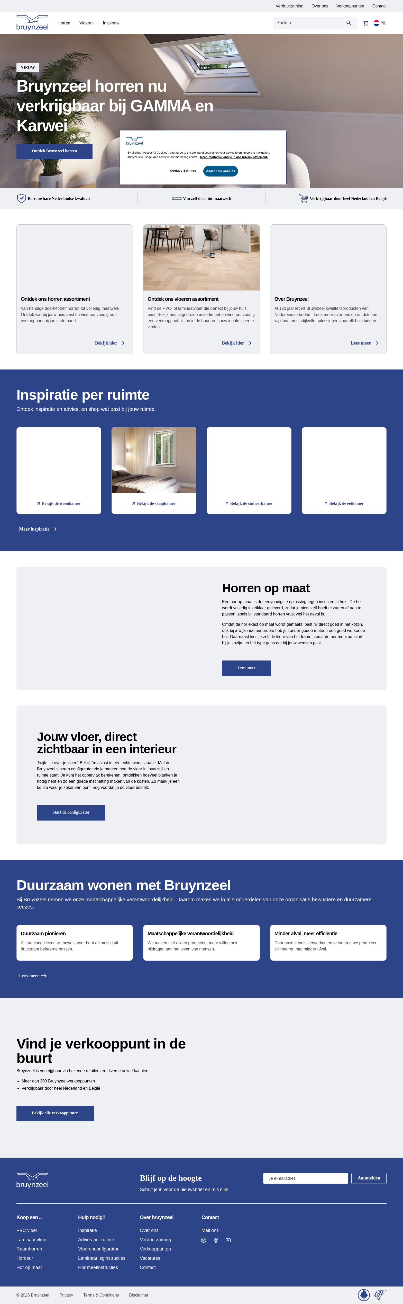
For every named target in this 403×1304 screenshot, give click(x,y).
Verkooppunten (350, 6)
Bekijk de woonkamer (58, 503)
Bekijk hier (110, 343)
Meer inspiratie (35, 529)
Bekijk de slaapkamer (153, 503)
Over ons (320, 6)
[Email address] (305, 1178)
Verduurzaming (290, 6)
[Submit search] (348, 22)
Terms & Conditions (101, 1295)
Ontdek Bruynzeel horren (54, 151)
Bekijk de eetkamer (344, 503)
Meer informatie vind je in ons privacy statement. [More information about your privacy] (234, 156)
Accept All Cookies (220, 170)
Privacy (66, 1295)
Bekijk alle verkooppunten (55, 1113)
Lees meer (364, 343)
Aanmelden (369, 1177)
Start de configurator (71, 812)
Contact (379, 6)
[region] (203, 157)
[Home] (32, 23)
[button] (201, 111)
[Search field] (309, 23)
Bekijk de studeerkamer (249, 503)
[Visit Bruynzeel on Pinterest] (203, 1240)
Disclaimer (139, 1295)
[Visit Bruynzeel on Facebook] (216, 1240)
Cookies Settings (183, 170)
